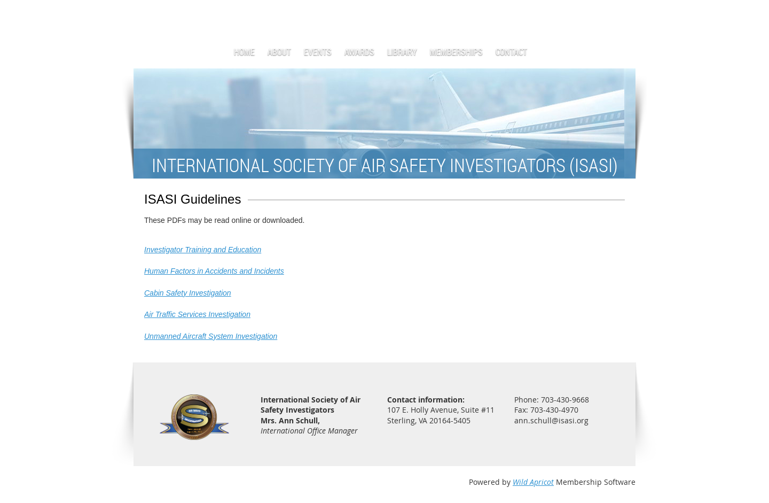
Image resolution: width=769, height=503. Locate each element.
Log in (624, 16)
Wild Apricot (533, 482)
